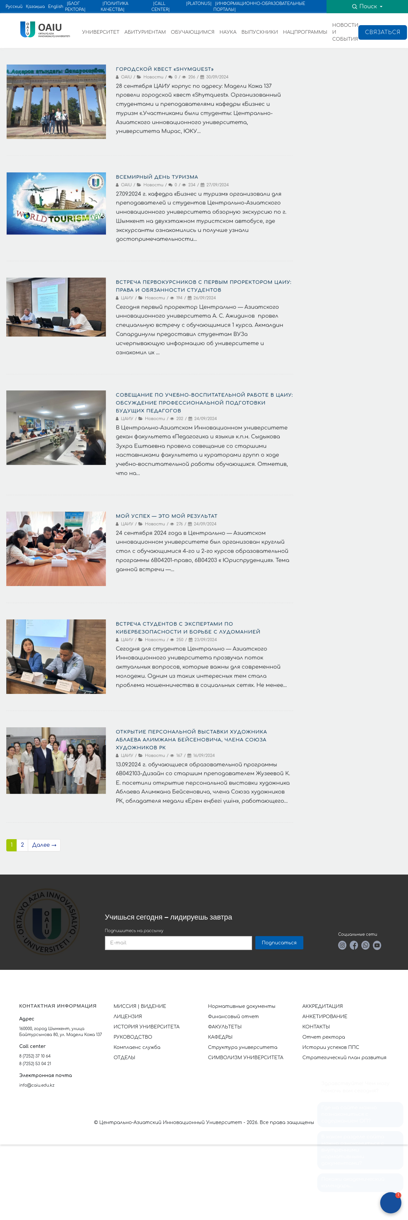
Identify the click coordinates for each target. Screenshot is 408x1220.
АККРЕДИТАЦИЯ (322, 1006)
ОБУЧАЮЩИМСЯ (193, 32)
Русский (14, 6)
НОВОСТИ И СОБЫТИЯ (345, 32)
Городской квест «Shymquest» (165, 67)
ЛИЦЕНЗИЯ (128, 1016)
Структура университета (243, 1047)
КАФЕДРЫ (220, 1037)
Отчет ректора (323, 1037)
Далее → (44, 845)
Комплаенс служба (137, 1047)
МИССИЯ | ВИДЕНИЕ (140, 1006)
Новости (153, 75)
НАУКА (228, 32)
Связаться (382, 32)
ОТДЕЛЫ (124, 1057)
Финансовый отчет (233, 1016)
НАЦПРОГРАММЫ (305, 32)
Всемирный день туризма (157, 175)
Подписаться (279, 942)
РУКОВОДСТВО (133, 1037)
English (55, 6)
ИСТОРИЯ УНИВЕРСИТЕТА (146, 1026)
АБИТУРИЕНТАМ (145, 32)
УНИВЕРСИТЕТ (101, 32)
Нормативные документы (242, 1006)
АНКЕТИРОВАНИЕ (324, 1016)
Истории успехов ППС (330, 1047)
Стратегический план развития (345, 1057)
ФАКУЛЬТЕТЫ (225, 1026)
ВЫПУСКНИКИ (259, 32)
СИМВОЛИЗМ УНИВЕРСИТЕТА (245, 1057)
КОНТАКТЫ (316, 1026)
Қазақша (35, 6)
